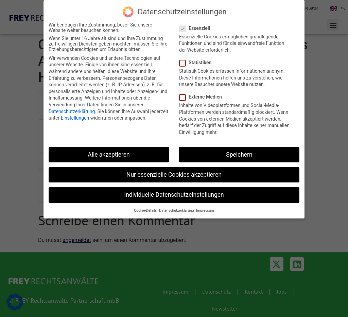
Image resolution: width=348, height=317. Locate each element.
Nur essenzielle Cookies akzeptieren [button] (174, 174)
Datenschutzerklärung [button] (176, 210)
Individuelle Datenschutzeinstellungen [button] (174, 194)
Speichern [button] (239, 154)
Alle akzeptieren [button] (109, 154)
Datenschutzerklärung (72, 111)
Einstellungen (75, 118)
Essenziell (196, 28)
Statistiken (197, 62)
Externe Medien (202, 97)
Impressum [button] (205, 210)
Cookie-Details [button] (145, 210)
